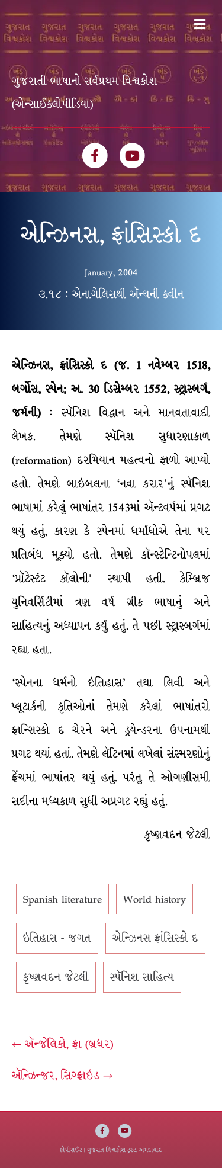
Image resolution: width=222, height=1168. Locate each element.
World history (154, 899)
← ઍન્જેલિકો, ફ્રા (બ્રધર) (63, 1044)
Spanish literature (62, 899)
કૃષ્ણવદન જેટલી (56, 977)
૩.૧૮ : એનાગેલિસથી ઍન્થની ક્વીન (111, 294)
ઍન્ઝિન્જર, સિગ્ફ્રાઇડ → (62, 1075)
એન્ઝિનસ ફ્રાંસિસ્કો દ (155, 938)
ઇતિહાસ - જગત (57, 938)
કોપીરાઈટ (71, 1149)
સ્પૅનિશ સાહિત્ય (142, 977)
